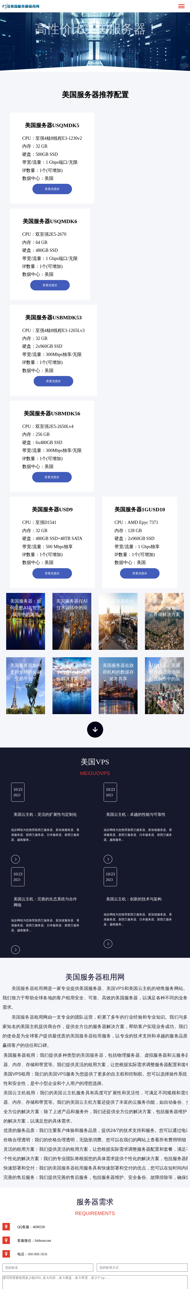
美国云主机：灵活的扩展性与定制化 (45, 814)
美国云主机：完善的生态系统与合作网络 (45, 902)
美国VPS (115, 988)
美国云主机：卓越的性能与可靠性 (136, 814)
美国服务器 (23, 1017)
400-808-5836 (37, 1254)
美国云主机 (64, 1092)
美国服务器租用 (27, 988)
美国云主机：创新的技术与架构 (134, 899)
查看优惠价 (52, 189)
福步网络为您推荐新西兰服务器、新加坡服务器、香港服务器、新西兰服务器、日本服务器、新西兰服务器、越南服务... (45, 835)
